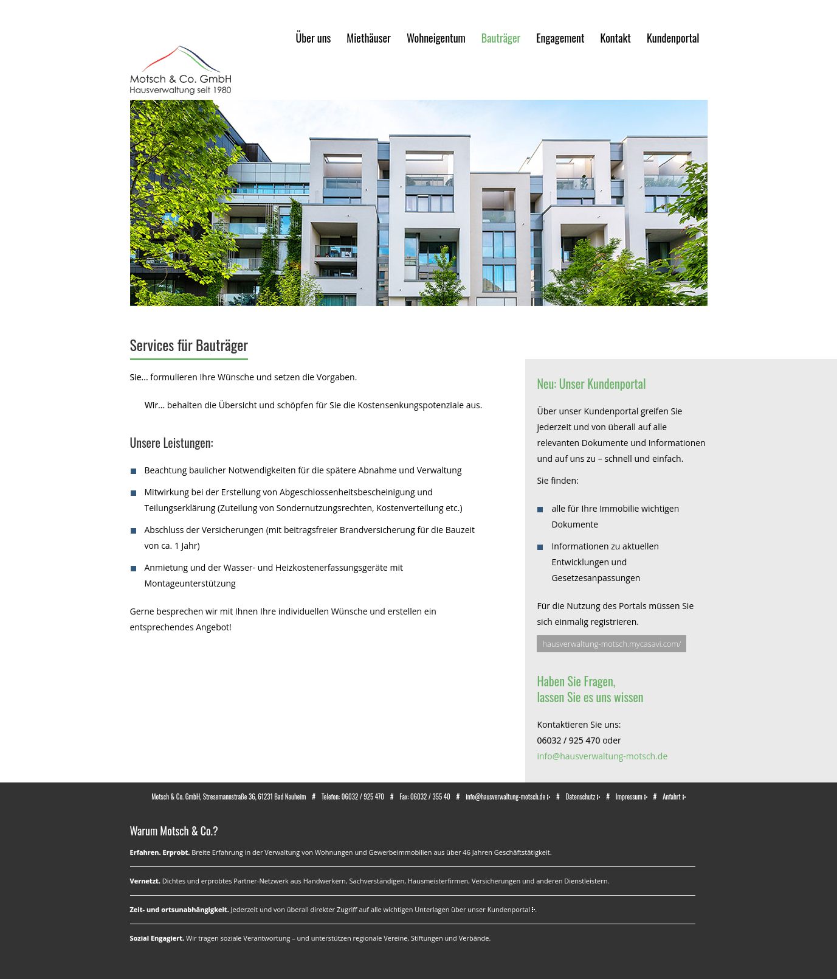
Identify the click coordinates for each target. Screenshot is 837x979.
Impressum (629, 796)
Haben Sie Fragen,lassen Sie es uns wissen (590, 689)
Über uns (313, 38)
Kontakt (615, 38)
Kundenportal (673, 38)
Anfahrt (672, 796)
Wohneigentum (436, 38)
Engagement (560, 38)
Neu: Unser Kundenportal (591, 383)
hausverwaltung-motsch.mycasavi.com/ (611, 643)
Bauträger (500, 38)
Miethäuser (368, 38)
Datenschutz (581, 796)
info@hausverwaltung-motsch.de (602, 756)
